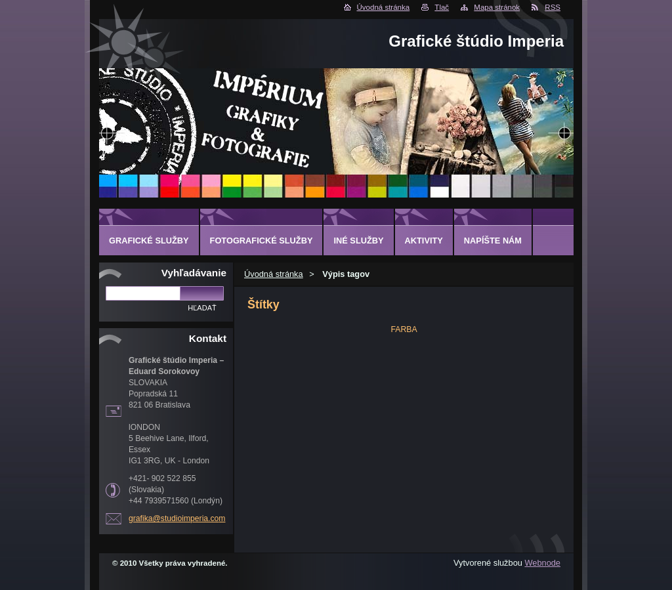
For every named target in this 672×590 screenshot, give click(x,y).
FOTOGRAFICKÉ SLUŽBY (261, 240)
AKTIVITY (424, 240)
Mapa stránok (497, 7)
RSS (552, 7)
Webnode (542, 563)
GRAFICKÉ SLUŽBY (149, 240)
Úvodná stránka (383, 7)
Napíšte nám (493, 240)
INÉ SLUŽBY (358, 240)
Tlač (441, 7)
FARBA (403, 329)
